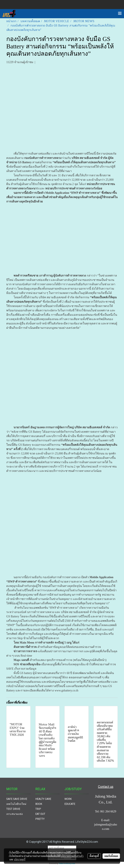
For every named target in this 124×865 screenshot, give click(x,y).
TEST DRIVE (13, 808)
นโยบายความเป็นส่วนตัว (72, 856)
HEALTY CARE (43, 798)
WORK (68, 798)
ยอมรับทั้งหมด (111, 856)
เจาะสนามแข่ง (14, 813)
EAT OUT (40, 813)
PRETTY (40, 818)
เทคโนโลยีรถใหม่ (16, 803)
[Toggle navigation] (119, 13)
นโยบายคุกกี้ (19, 859)
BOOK (38, 803)
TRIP (38, 808)
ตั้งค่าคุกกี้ (94, 856)
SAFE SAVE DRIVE (16, 798)
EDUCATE (69, 803)
